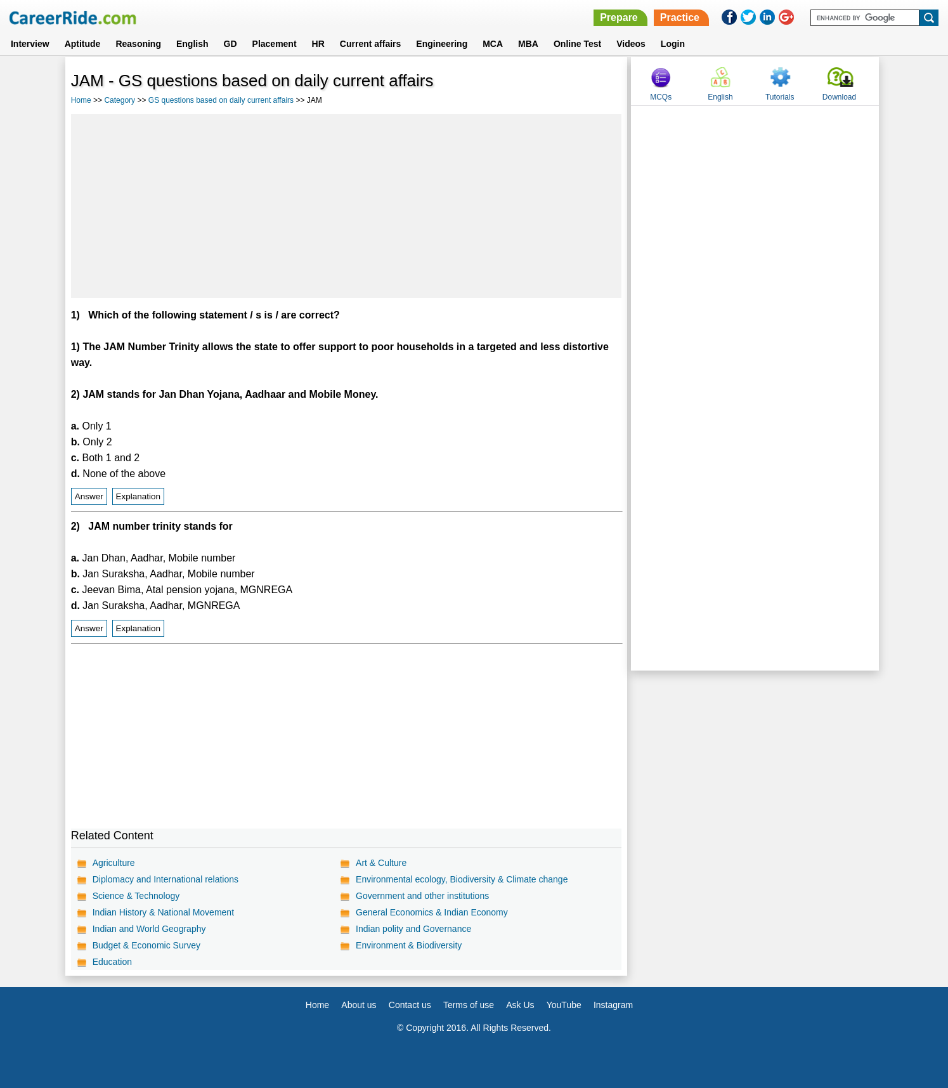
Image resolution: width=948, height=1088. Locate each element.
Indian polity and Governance (413, 929)
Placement (274, 44)
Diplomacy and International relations (165, 879)
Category (119, 100)
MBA (528, 44)
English (192, 44)
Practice (679, 17)
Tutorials (780, 97)
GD (230, 44)
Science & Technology (136, 896)
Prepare (619, 17)
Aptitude (83, 44)
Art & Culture (381, 863)
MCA (493, 44)
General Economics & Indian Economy (432, 912)
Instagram (613, 1005)
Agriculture (114, 863)
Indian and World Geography (149, 929)
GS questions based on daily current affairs (221, 100)
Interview (30, 44)
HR (318, 44)
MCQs (661, 97)
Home (81, 100)
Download (839, 97)
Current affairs (370, 44)
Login (673, 44)
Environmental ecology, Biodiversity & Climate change (462, 879)
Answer (89, 496)
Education (112, 962)
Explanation (138, 496)
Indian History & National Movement (163, 912)
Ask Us (520, 1005)
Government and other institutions (422, 896)
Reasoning (138, 44)
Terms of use (468, 1005)
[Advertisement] (346, 206)
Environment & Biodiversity (409, 945)
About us (358, 1005)
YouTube (564, 1005)
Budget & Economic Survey (146, 945)
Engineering (441, 44)
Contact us (410, 1005)
